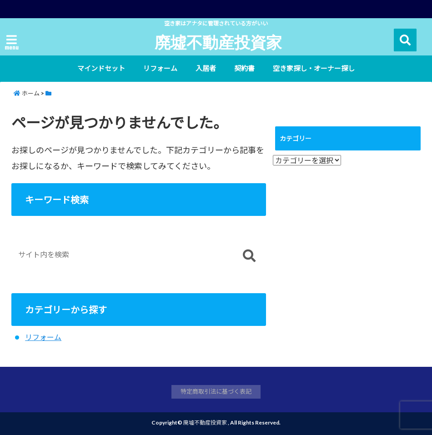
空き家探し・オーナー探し (314, 68)
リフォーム (160, 68)
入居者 (206, 68)
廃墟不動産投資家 (218, 41)
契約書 (244, 68)
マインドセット (101, 68)
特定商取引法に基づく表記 (216, 391)
